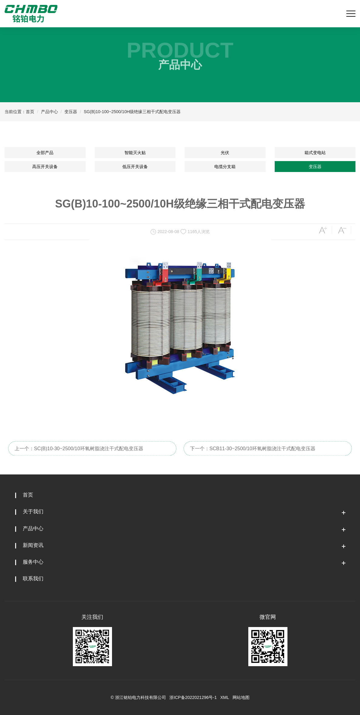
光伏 (225, 152)
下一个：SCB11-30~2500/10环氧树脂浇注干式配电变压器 (252, 456)
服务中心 (33, 562)
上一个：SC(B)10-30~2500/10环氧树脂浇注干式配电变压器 (79, 456)
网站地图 (241, 697)
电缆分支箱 (225, 166)
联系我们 (33, 579)
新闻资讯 (33, 545)
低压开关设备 (135, 166)
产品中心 (49, 111)
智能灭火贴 (135, 152)
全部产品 (44, 152)
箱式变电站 (315, 152)
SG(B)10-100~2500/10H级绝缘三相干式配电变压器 (132, 111)
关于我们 (33, 511)
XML (224, 697)
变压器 (70, 111)
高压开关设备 (45, 166)
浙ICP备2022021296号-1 (193, 697)
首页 (30, 111)
